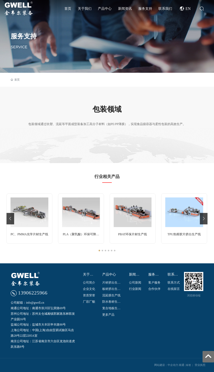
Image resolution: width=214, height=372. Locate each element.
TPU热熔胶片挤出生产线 (184, 234)
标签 (188, 365)
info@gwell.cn (35, 302)
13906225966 (33, 293)
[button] (99, 250)
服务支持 (24, 36)
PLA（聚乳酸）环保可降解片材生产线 (81, 236)
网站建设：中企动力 (166, 365)
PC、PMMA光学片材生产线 (29, 234)
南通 (181, 365)
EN (188, 8)
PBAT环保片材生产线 (132, 234)
